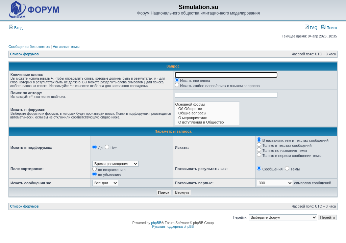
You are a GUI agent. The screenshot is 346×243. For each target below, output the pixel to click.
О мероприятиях (207, 118)
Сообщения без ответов (29, 47)
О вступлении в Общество (207, 122)
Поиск (329, 28)
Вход (16, 28)
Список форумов (24, 54)
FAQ (311, 28)
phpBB (156, 223)
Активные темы (66, 47)
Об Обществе (207, 109)
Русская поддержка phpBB (173, 226)
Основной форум (207, 104)
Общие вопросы (207, 113)
